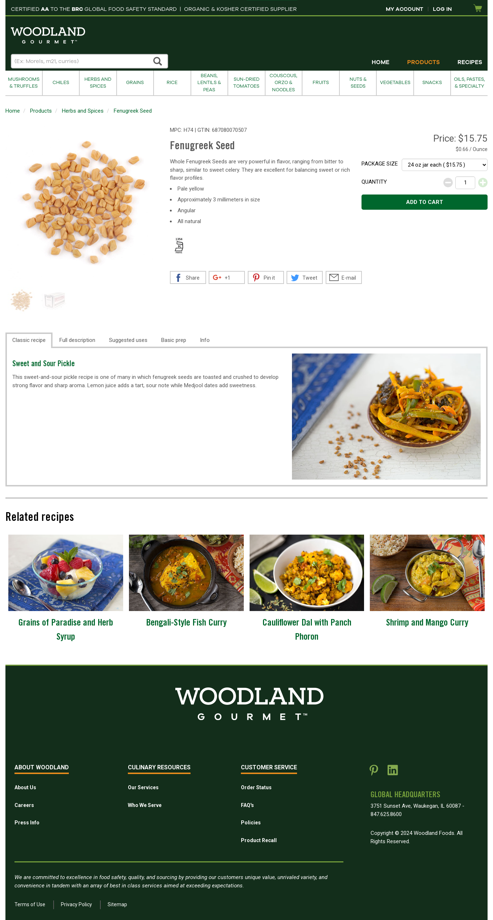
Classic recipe (29, 340)
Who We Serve (145, 805)
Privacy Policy (76, 904)
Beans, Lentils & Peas (209, 82)
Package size (380, 163)
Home (380, 62)
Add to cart (424, 202)
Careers (24, 805)
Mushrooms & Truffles (23, 82)
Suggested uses (128, 340)
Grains (135, 82)
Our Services (143, 787)
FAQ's (247, 805)
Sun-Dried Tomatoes (246, 82)
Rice (172, 82)
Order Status (256, 787)
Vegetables (395, 82)
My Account (404, 9)
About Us (25, 787)
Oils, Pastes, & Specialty (469, 82)
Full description (77, 340)
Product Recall (259, 840)
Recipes (470, 62)
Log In (442, 9)
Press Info (26, 822)
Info (205, 340)
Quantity (374, 182)
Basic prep (173, 340)
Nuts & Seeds (358, 82)
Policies (251, 822)
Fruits (321, 82)
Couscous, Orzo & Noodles (283, 82)
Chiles (61, 82)
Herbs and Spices (97, 82)
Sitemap (117, 904)
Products (423, 62)
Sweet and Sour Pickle (43, 364)
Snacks (432, 82)
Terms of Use (29, 904)
